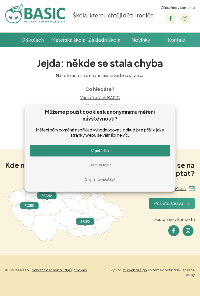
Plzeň (180, 188)
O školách (32, 40)
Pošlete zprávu (168, 203)
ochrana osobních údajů (52, 270)
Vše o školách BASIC (100, 97)
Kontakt (177, 40)
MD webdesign (135, 270)
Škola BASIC (9, 40)
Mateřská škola (68, 40)
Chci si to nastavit (100, 179)
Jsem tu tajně (99, 165)
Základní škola (104, 40)
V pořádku (100, 150)
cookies (80, 270)
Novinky (141, 40)
